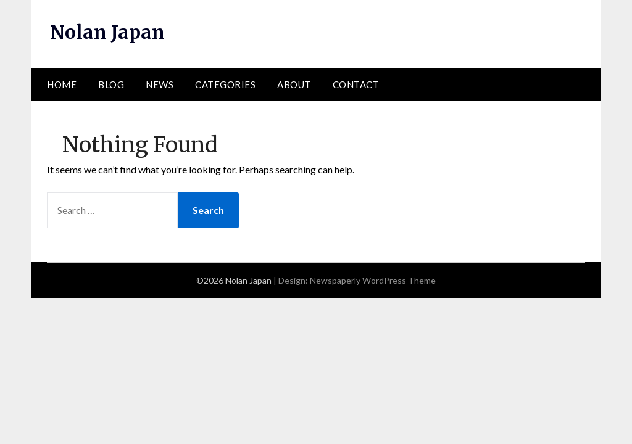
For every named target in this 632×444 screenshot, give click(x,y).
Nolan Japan (107, 32)
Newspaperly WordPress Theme (373, 280)
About (294, 84)
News (159, 84)
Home (62, 84)
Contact (356, 84)
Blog (111, 84)
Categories (225, 84)
